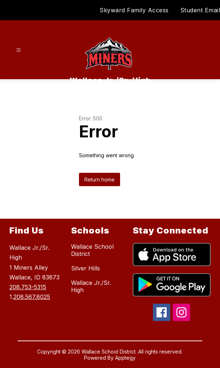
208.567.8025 (31, 296)
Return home (99, 179)
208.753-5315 (27, 287)
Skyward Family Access (134, 10)
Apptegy (125, 358)
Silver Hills (85, 268)
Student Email (200, 10)
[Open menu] (18, 50)
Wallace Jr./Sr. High (91, 286)
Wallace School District (92, 250)
